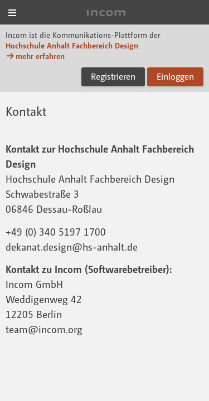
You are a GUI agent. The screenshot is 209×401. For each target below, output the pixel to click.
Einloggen (175, 76)
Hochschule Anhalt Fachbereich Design (72, 45)
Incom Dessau (105, 13)
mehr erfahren (35, 56)
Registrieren (113, 76)
